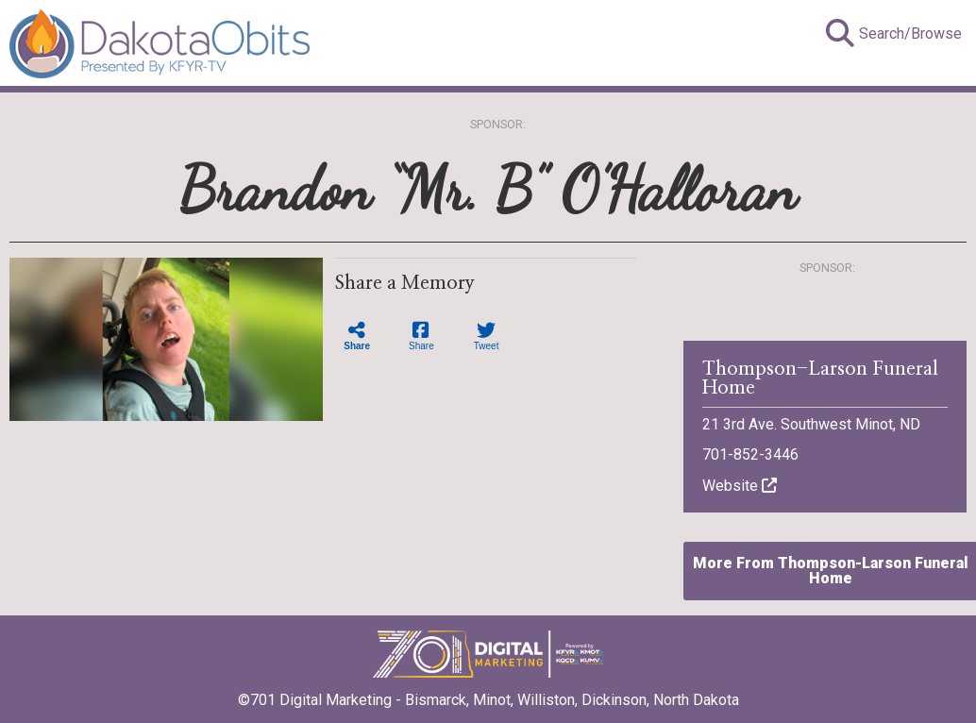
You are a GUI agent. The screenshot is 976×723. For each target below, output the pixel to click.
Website (739, 486)
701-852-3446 (750, 454)
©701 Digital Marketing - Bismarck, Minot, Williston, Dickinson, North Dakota (488, 694)
